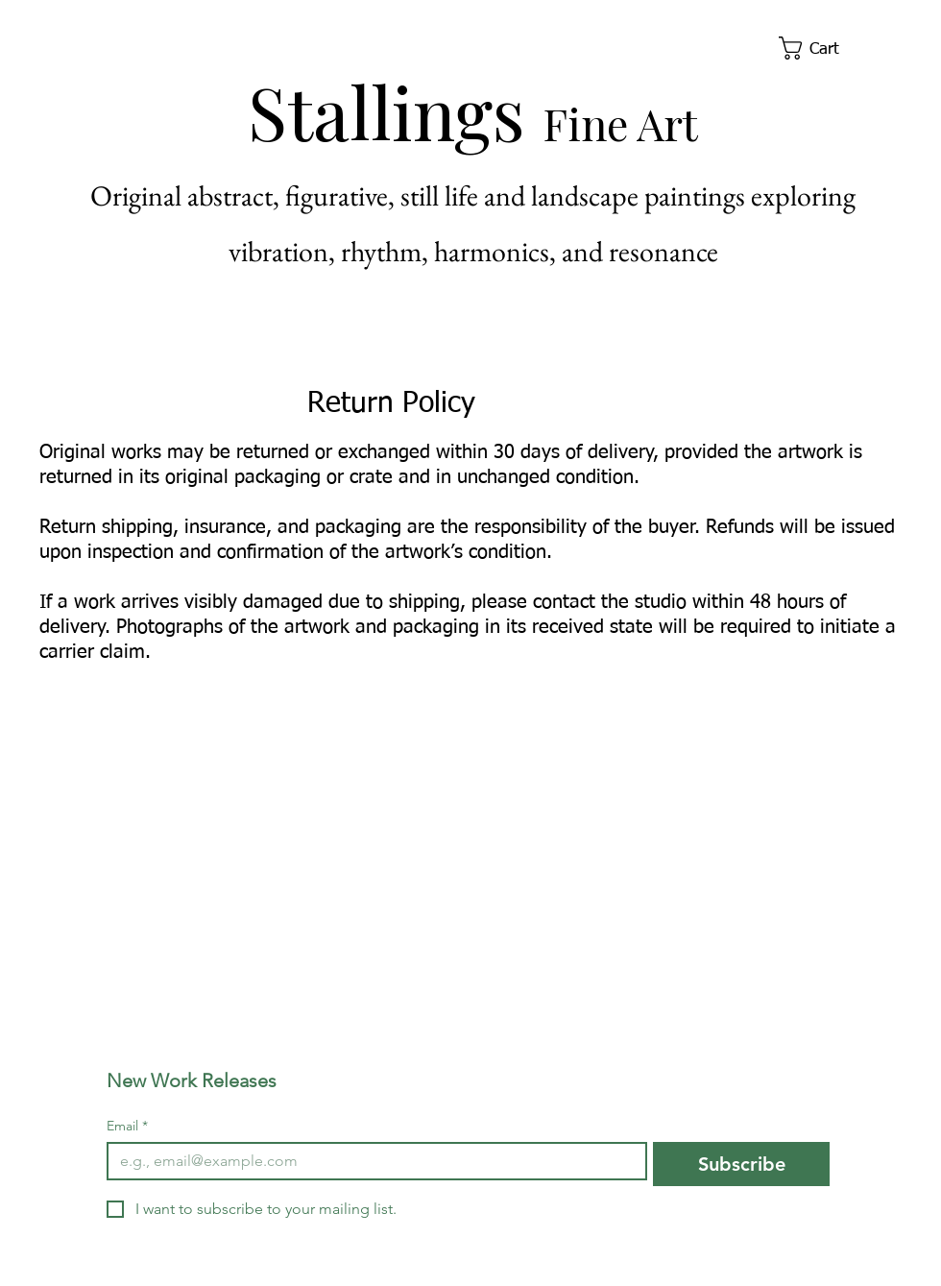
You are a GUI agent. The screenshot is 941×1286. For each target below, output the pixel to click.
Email (127, 1126)
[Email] (371, 1161)
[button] (822, 48)
